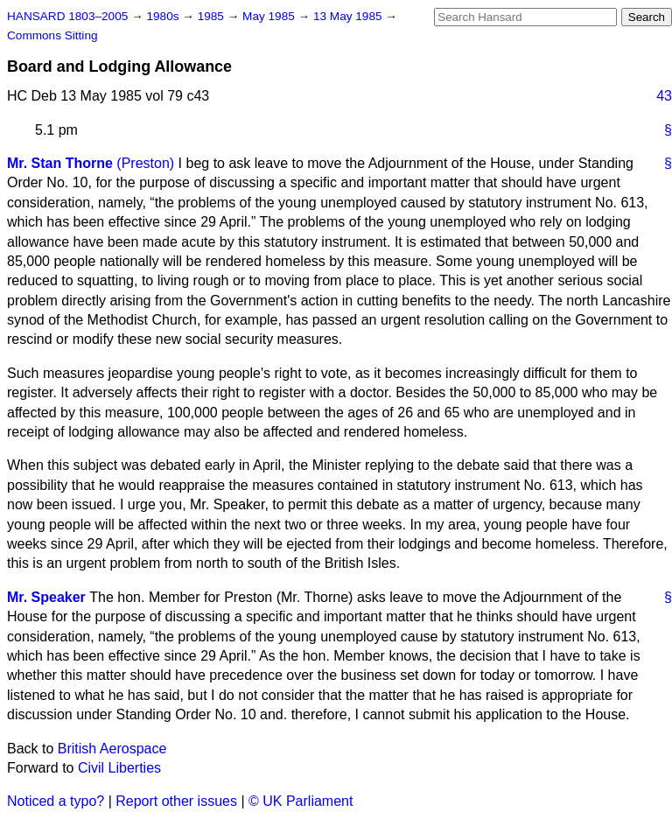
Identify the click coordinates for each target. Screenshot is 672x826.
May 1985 (270, 16)
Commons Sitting (52, 35)
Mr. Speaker (46, 597)
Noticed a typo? (55, 801)
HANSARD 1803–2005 (67, 16)
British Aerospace (112, 748)
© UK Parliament (300, 801)
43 (664, 95)
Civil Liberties (119, 767)
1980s (164, 16)
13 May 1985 (349, 16)
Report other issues (176, 801)
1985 (213, 16)
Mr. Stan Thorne (60, 163)
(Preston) (145, 163)
